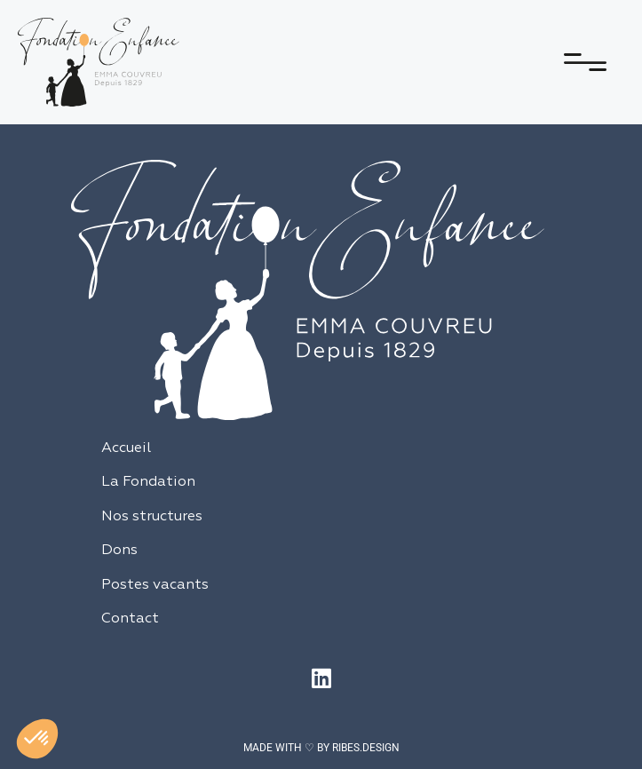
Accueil (126, 448)
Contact (130, 619)
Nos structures (151, 517)
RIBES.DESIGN (366, 747)
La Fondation (148, 482)
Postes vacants (155, 585)
